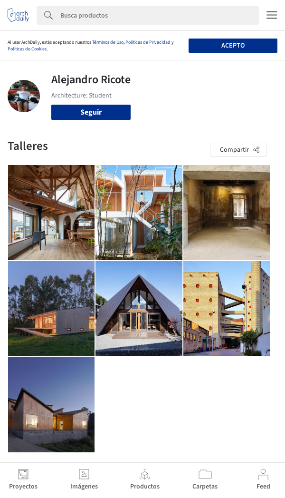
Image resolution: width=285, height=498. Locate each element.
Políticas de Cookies (27, 49)
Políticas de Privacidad (148, 42)
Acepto (233, 45)
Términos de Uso (108, 42)
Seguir (91, 112)
